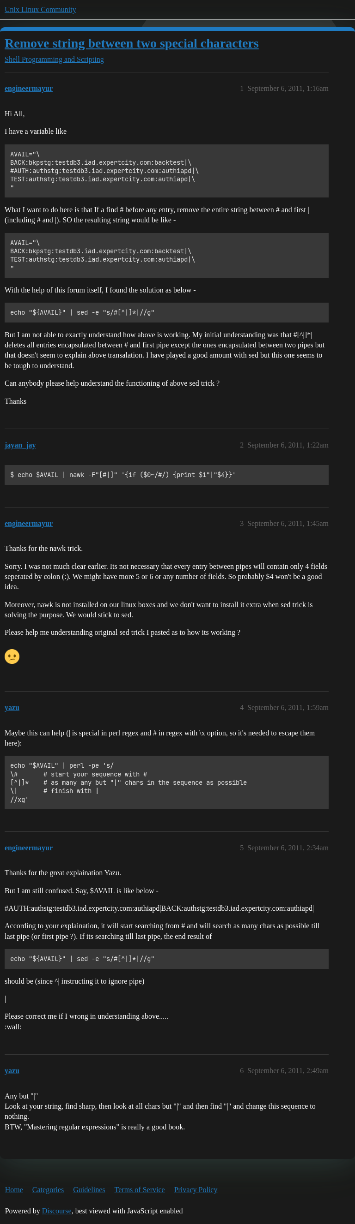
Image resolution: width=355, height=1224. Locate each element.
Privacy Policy (196, 1190)
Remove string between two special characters (132, 43)
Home (14, 1190)
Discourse (57, 1211)
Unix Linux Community (40, 9)
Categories (48, 1190)
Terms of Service (140, 1190)
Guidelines (89, 1190)
